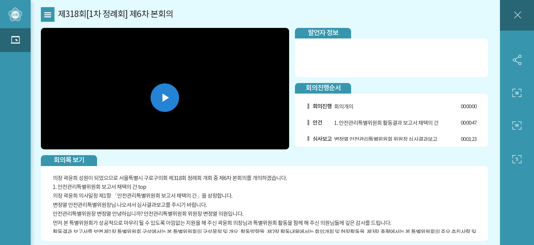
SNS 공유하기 (517, 59)
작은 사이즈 (517, 159)
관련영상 (15, 40)
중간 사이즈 (517, 125)
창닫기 (517, 15)
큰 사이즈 (517, 92)
